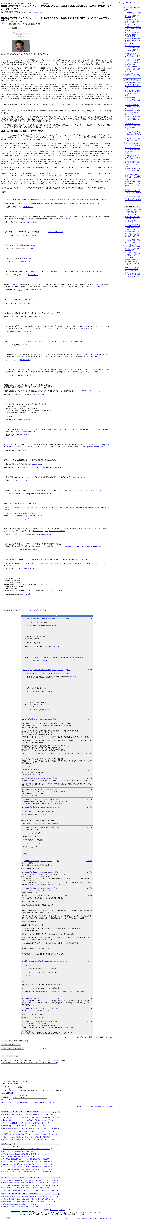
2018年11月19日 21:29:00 (31, 861)
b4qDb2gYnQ (43, 1021)
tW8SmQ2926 (43, 861)
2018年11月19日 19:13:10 (31, 799)
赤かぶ (29, 618)
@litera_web (98, 271)
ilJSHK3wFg (42, 1008)
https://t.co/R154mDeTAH (91, 203)
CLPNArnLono (49, 719)
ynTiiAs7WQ (42, 799)
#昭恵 (97, 372)
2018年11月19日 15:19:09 (43, 618)
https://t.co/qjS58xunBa (78, 477)
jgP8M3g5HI (54, 618)
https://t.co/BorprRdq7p (86, 328)
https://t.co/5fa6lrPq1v (57, 313)
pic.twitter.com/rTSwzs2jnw (36, 464)
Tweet (2, 14)
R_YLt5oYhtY (49, 861)
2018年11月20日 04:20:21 (41, 961)
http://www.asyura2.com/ (57, 1213)
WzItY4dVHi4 (60, 618)
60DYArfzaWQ (49, 799)
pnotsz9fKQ (43, 888)
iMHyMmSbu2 (43, 872)
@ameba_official (92, 546)
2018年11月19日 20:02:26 (31, 827)
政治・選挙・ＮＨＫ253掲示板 (94, 1037)
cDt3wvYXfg (43, 789)
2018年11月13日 (23, 480)
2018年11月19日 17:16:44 (31, 770)
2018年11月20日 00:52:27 (31, 888)
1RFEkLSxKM (42, 770)
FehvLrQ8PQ (43, 807)
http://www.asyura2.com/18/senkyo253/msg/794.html (10, 11)
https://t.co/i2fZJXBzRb (66, 219)
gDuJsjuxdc (43, 827)
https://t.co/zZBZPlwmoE (55, 232)
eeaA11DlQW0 (49, 1021)
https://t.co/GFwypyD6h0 (40, 531)
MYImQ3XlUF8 (49, 888)
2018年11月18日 (21, 450)
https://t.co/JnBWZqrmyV (37, 300)
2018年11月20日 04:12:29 (41, 896)
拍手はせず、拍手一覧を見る (36, 610)
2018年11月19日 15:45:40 (31, 719)
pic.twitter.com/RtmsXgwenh (95, 446)
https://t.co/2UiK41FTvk (91, 356)
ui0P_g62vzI (59, 895)
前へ (139, 3)
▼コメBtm (129, 3)
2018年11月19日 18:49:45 (31, 778)
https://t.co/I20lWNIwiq (75, 341)
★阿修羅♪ (4, 3)
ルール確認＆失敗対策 (17, 1100)
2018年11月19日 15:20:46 (43, 670)
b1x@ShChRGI (49, 827)
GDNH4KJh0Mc (49, 770)
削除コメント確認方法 (46, 1106)
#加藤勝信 (15, 284)
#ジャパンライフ (38, 284)
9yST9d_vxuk (49, 789)
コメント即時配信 (21, 1106)
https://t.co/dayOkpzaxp (93, 286)
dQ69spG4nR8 (49, 998)
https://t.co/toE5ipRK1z (16, 431)
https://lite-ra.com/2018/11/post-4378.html (13, 22)
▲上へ (67, 1037)
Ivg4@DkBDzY (49, 778)
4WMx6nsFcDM (50, 872)
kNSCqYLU (41, 12)
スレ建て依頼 (33, 1106)
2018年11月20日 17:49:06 (31, 1021)
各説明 (55, 1062)
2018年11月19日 (28, 207)
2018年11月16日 (25, 435)
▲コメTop (120, 3)
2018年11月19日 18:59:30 (31, 789)
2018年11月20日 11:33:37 (31, 1008)
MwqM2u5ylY (43, 998)
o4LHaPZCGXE (49, 807)
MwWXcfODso (53, 895)
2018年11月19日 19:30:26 (31, 807)
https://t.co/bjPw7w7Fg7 (72, 546)
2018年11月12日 (25, 344)
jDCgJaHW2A (42, 719)
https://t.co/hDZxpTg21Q (82, 391)
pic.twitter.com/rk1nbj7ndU (57, 531)
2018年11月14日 (57, 467)
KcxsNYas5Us (48, 1008)
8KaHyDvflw (42, 778)
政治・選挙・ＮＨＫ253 (16, 3)
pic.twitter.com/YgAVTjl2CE (34, 515)
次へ (135, 3)
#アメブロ (83, 546)
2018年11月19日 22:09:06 (31, 872)
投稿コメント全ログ (7, 1106)
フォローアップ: (6, 1053)
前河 (28, 896)
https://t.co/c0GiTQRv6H (30, 258)
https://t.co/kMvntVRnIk (87, 271)
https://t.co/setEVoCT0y (30, 245)
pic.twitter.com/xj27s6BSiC (94, 490)
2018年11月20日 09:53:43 (31, 998)
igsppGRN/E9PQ (35, 12)
